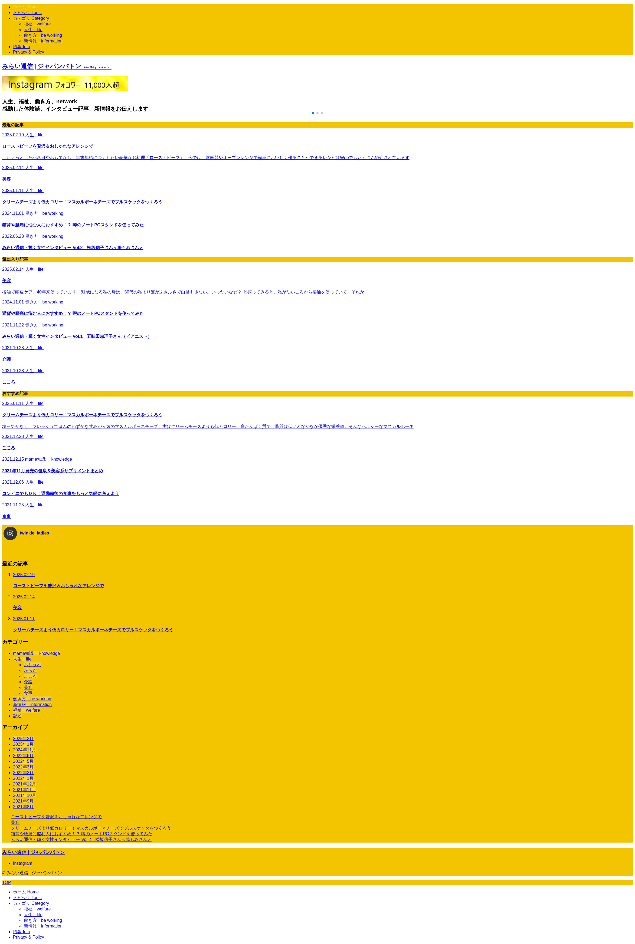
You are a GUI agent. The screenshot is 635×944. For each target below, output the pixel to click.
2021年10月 (24, 795)
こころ (30, 676)
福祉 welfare (37, 24)
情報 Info (21, 46)
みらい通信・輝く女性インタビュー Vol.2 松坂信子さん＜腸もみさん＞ (81, 839)
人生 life (33, 29)
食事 (28, 693)
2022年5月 (23, 761)
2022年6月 (23, 755)
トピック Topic (27, 12)
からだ (30, 670)
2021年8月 (23, 806)
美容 (28, 687)
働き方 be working (43, 35)
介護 (28, 681)
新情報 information (43, 41)
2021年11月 (24, 789)
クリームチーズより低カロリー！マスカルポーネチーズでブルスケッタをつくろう (91, 828)
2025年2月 (23, 738)
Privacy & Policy (28, 52)
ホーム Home (26, 7)
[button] (313, 113)
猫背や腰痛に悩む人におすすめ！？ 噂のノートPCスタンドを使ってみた (81, 833)
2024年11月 (24, 750)
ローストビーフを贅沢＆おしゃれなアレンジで (56, 816)
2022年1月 (23, 778)
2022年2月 (23, 772)
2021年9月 (23, 801)
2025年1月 (23, 744)
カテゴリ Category (31, 18)
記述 (17, 716)
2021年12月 (24, 784)
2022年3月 (23, 767)
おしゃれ (32, 664)
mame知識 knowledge (36, 653)
